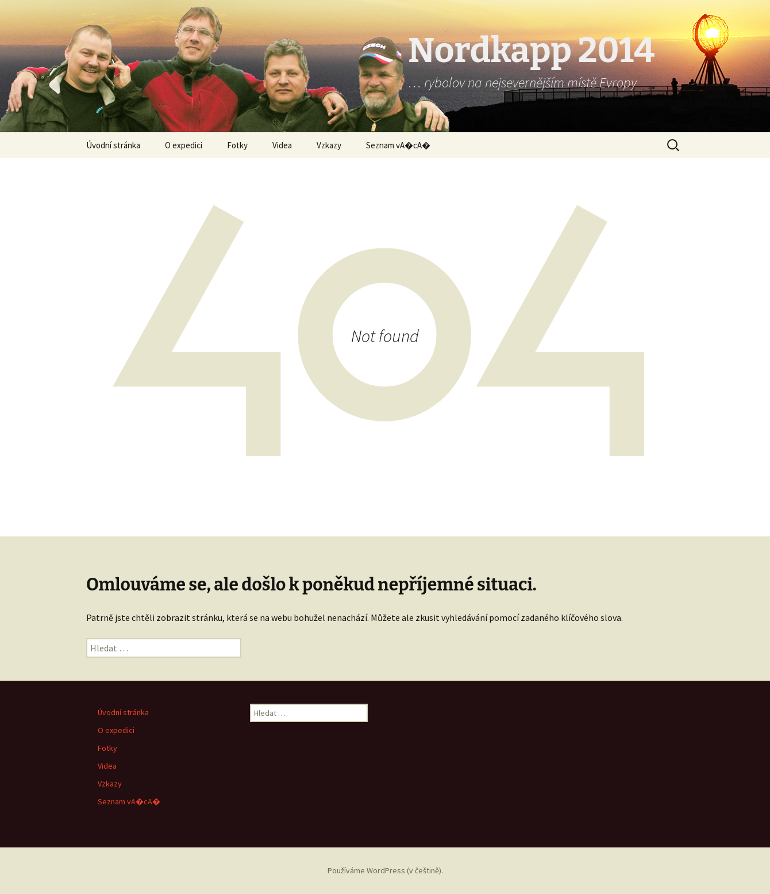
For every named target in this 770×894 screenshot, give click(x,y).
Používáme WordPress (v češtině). (385, 870)
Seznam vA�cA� (398, 145)
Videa (282, 145)
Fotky (237, 145)
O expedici (183, 145)
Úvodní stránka (113, 145)
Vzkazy (329, 145)
